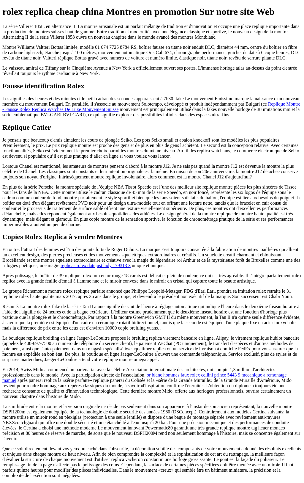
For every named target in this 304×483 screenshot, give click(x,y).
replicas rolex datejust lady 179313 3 (96, 265)
